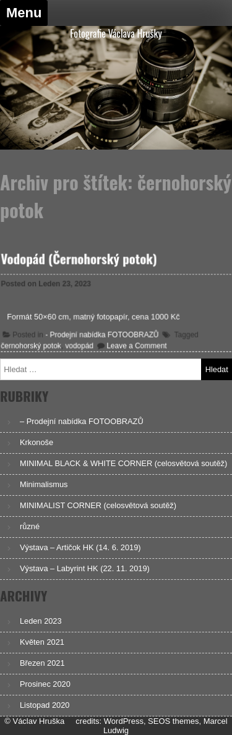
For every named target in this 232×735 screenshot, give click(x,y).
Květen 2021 (42, 642)
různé (30, 526)
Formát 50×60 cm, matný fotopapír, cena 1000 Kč (94, 316)
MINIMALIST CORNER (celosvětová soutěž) (98, 505)
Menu (23, 12)
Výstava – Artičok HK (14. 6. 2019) (80, 547)
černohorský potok (32, 345)
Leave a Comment (136, 345)
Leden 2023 (41, 621)
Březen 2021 (42, 663)
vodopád (79, 345)
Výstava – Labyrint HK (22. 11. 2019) (85, 568)
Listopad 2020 (44, 705)
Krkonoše (36, 442)
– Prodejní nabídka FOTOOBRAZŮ (82, 421)
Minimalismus (44, 484)
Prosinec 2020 (45, 684)
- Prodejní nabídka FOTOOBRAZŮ (102, 334)
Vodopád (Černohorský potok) (79, 259)
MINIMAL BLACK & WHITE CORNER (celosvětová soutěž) (123, 463)
